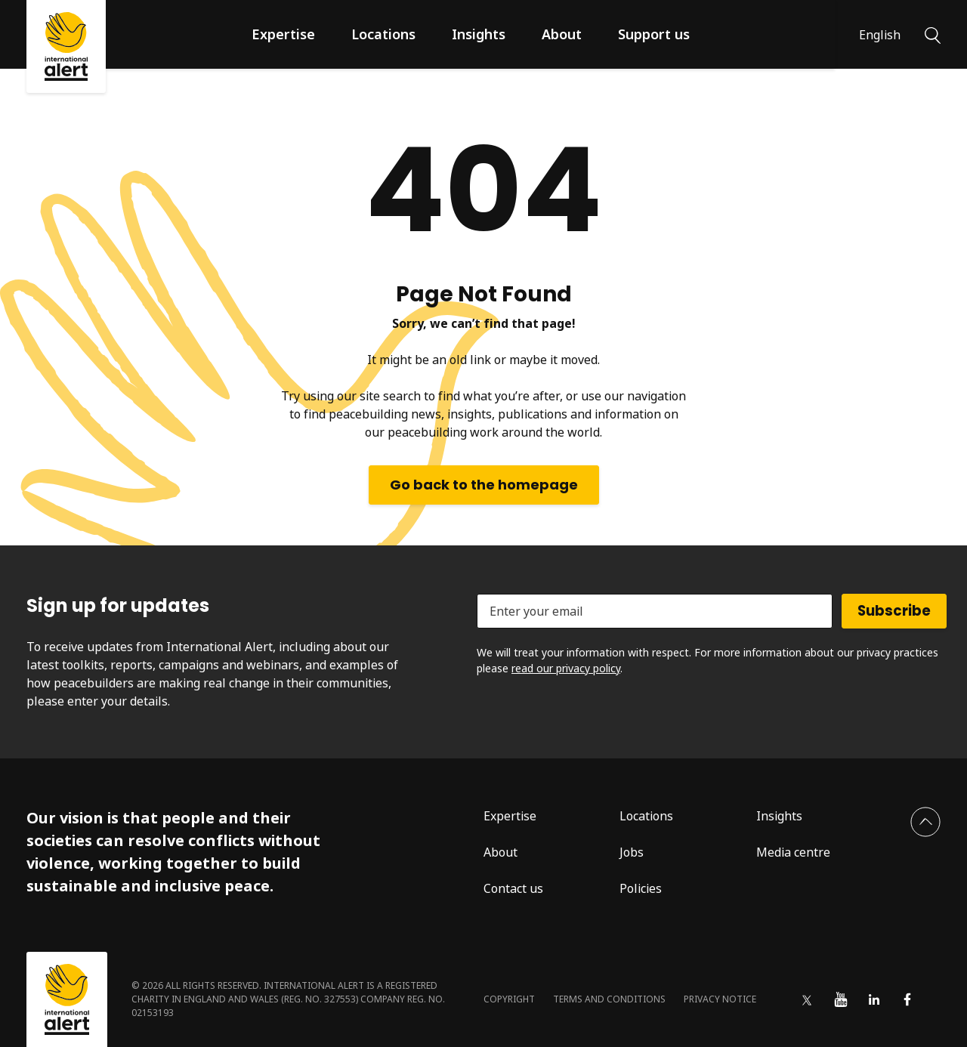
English (880, 34)
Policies (640, 888)
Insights (478, 34)
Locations (383, 34)
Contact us (513, 888)
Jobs (631, 852)
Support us (654, 34)
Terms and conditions (609, 999)
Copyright (509, 999)
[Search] (933, 34)
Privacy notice (720, 999)
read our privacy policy (565, 668)
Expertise (283, 34)
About (562, 34)
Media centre (793, 852)
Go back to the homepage (484, 484)
